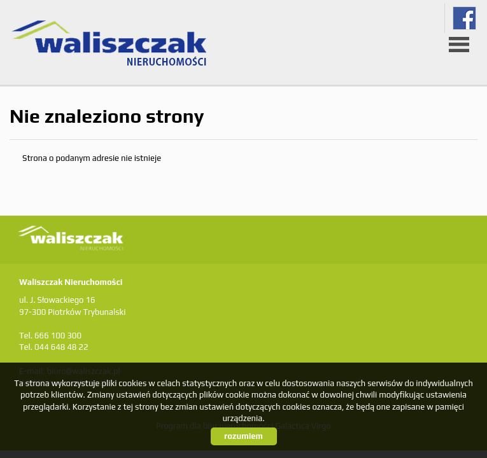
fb (464, 18)
